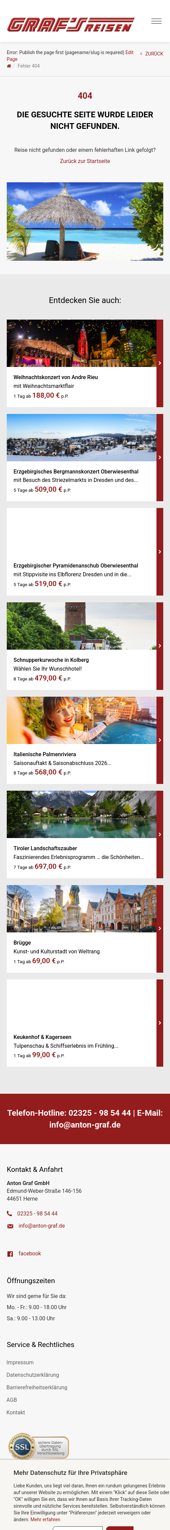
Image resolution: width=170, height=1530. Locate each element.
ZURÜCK (151, 53)
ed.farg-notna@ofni (85, 1125)
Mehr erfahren (45, 1519)
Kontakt (15, 1412)
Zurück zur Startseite (85, 161)
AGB (11, 1400)
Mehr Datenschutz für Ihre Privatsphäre (70, 1473)
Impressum (20, 1362)
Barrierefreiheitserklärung (36, 1387)
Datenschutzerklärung (32, 1375)
